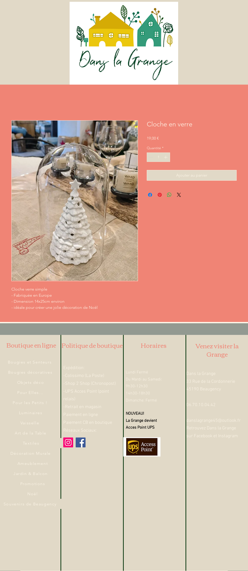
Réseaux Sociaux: (80, 430)
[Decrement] (151, 157)
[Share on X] (179, 195)
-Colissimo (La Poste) (83, 375)
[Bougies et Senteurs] (30, 362)
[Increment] (166, 157)
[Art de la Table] (31, 433)
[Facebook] (81, 442)
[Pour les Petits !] (30, 402)
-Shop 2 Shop (76, 383)
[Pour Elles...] (30, 392)
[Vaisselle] (30, 423)
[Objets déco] (31, 382)
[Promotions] (33, 484)
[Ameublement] (33, 463)
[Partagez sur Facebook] (150, 195)
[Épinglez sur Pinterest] (160, 195)
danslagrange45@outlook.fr (213, 420)
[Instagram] (68, 442)
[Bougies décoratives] (30, 372)
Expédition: (74, 368)
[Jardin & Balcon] (31, 473)
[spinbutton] (158, 157)
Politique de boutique (92, 345)
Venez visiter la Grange (217, 350)
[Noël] (33, 494)
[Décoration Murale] (31, 453)
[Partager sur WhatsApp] (169, 195)
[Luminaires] (31, 413)
